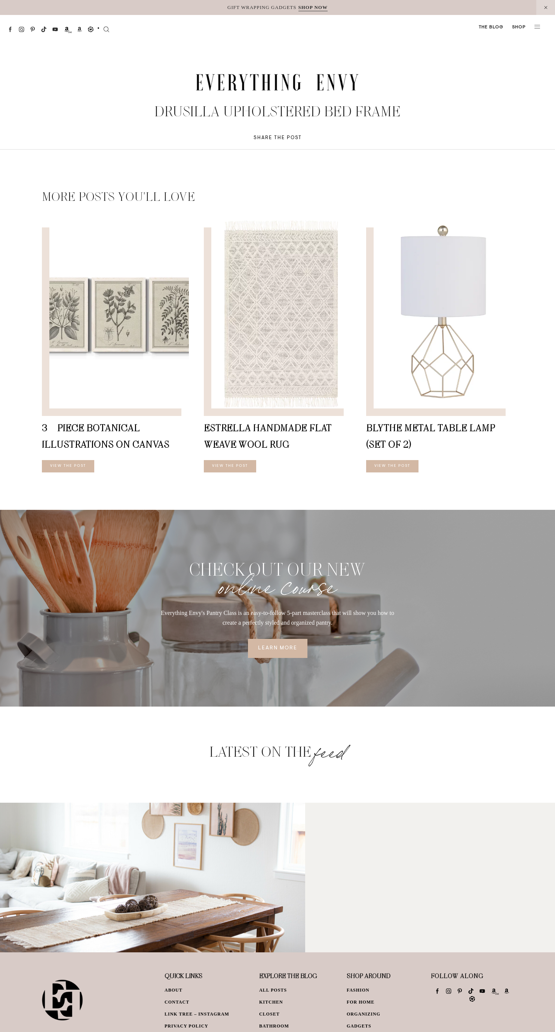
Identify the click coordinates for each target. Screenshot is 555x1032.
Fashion (358, 990)
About (174, 990)
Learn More (277, 648)
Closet (269, 1014)
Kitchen (271, 1002)
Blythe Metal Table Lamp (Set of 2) (430, 436)
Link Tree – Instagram (197, 1014)
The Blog (491, 27)
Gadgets (359, 1026)
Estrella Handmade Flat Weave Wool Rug (268, 436)
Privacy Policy (186, 1026)
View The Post (68, 466)
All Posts (273, 990)
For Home (360, 1002)
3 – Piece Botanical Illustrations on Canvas (105, 436)
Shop (518, 27)
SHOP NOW (313, 7)
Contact (177, 1002)
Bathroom (274, 1026)
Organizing (363, 1014)
